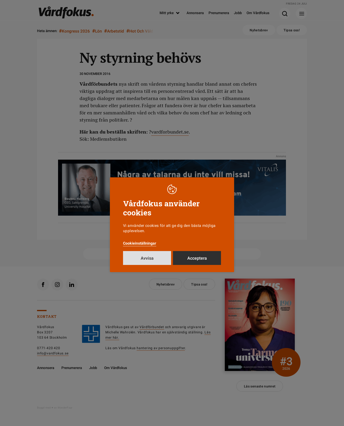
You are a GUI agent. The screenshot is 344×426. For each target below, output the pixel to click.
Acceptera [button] (197, 258)
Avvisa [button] (147, 258)
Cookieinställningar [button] (139, 243)
